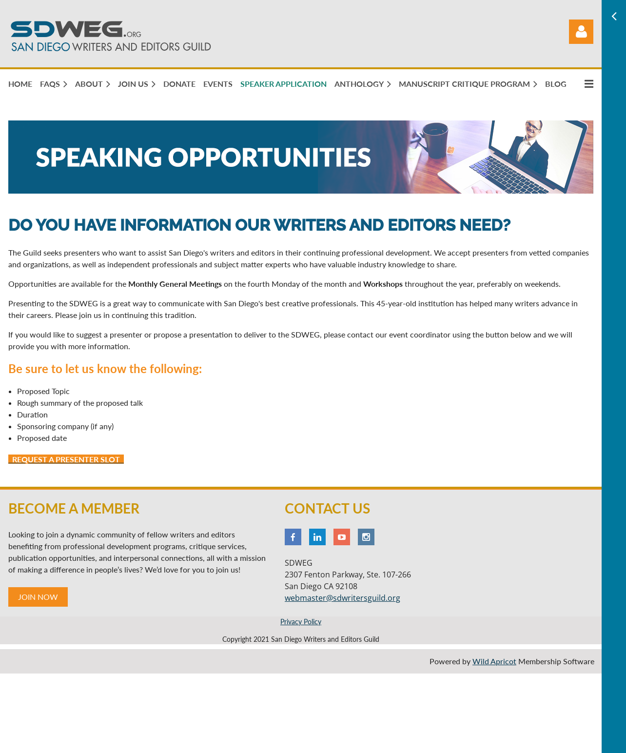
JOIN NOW (38, 596)
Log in (581, 32)
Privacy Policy (300, 621)
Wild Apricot (494, 661)
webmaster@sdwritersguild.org (342, 598)
